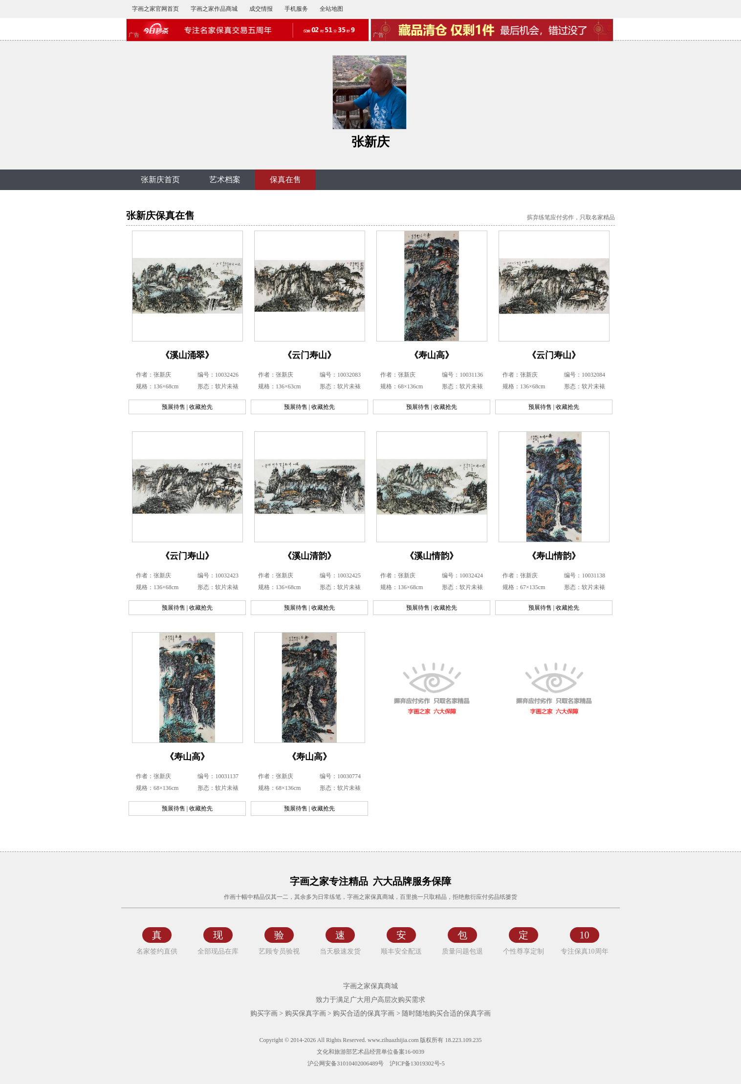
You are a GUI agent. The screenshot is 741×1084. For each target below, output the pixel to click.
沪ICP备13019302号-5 (417, 1063)
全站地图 (331, 8)
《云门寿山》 (309, 355)
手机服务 (296, 8)
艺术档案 (224, 179)
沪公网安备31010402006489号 (345, 1063)
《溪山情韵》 (431, 556)
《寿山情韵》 (553, 556)
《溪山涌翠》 (187, 355)
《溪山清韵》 (309, 556)
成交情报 (261, 8)
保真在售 (285, 179)
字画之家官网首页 (155, 8)
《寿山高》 (432, 355)
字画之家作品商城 (214, 8)
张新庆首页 (160, 179)
